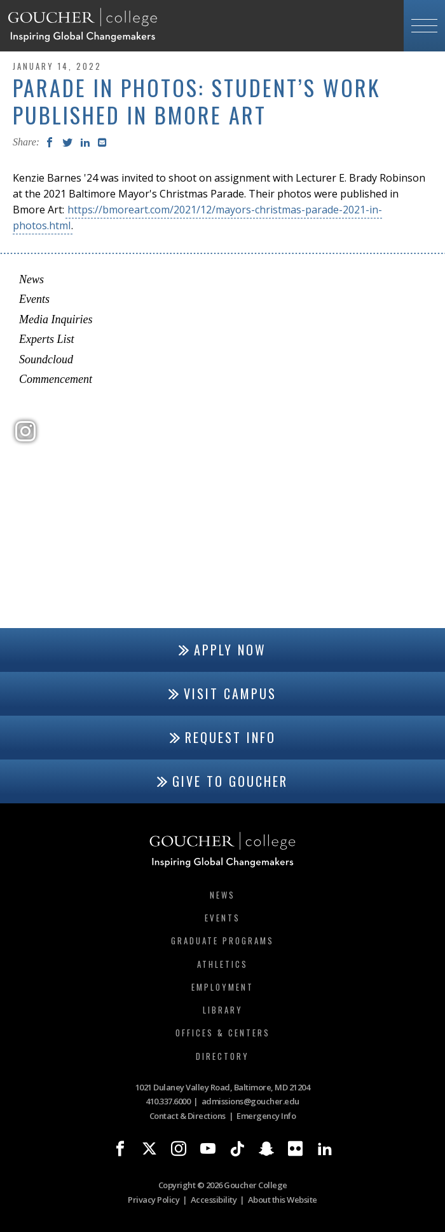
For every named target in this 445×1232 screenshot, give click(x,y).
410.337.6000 (168, 1101)
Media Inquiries (55, 319)
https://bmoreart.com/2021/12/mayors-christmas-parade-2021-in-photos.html (197, 217)
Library (223, 1009)
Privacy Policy (153, 1199)
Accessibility (214, 1199)
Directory (222, 1056)
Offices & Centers (222, 1032)
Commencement (55, 379)
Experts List (46, 339)
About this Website (282, 1199)
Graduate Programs (222, 940)
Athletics (222, 964)
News (31, 279)
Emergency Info (266, 1116)
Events (34, 299)
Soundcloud (46, 359)
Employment (222, 987)
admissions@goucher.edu (250, 1101)
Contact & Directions (187, 1116)
